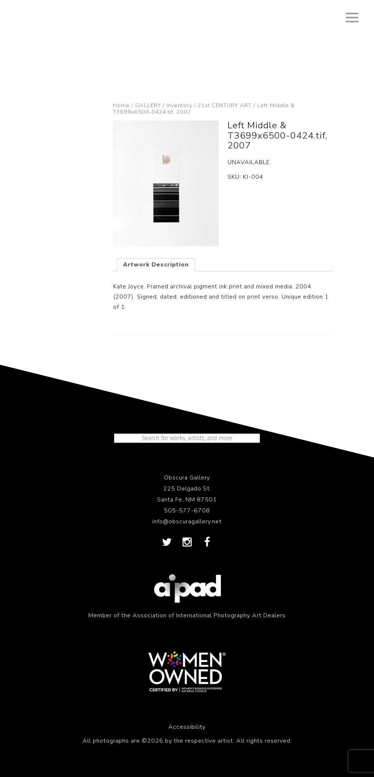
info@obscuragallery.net (187, 522)
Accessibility (187, 727)
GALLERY (148, 105)
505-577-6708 (187, 511)
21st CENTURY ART (225, 105)
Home (121, 105)
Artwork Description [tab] (156, 265)
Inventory (179, 105)
